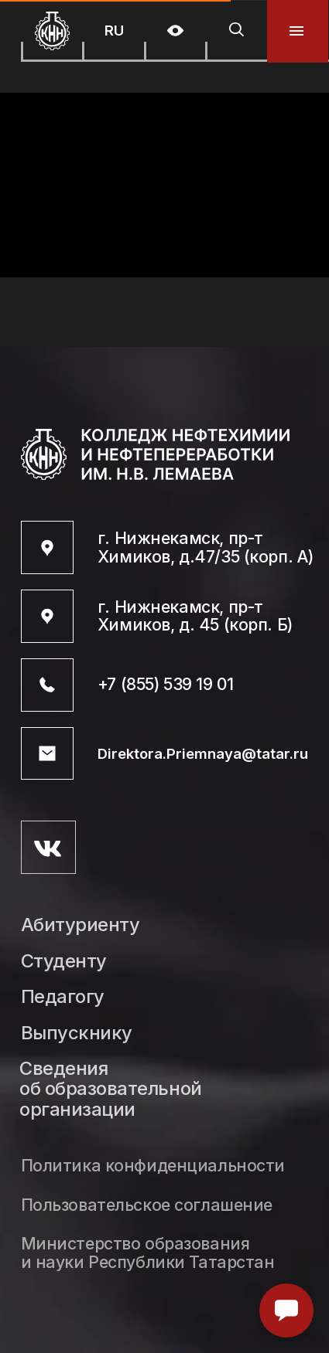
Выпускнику (76, 1033)
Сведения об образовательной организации (110, 1089)
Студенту (64, 961)
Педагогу (63, 997)
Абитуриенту (80, 925)
